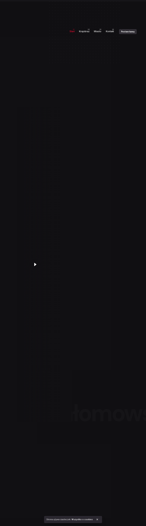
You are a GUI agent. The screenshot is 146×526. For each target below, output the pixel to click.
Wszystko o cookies (82, 519)
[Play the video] (35, 264)
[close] (97, 519)
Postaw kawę (128, 31)
